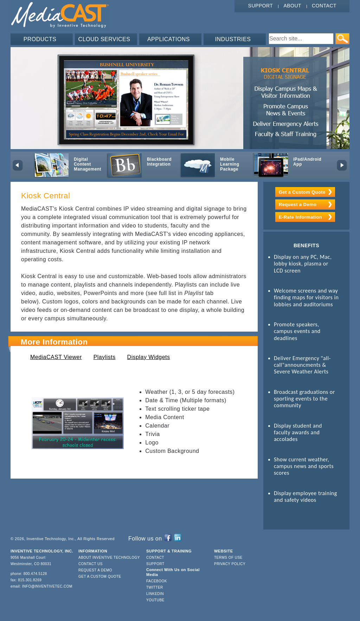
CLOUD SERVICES (104, 39)
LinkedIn (155, 594)
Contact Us (90, 564)
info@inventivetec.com (47, 586)
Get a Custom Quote (302, 192)
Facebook (156, 581)
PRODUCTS (40, 39)
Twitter (154, 587)
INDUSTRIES (233, 39)
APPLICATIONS (168, 39)
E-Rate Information (300, 217)
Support (260, 5)
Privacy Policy (229, 564)
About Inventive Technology (109, 557)
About (292, 5)
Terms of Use (228, 557)
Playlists (105, 357)
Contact (324, 5)
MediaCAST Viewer (56, 357)
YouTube (155, 600)
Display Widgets (148, 357)
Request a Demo (297, 204)
